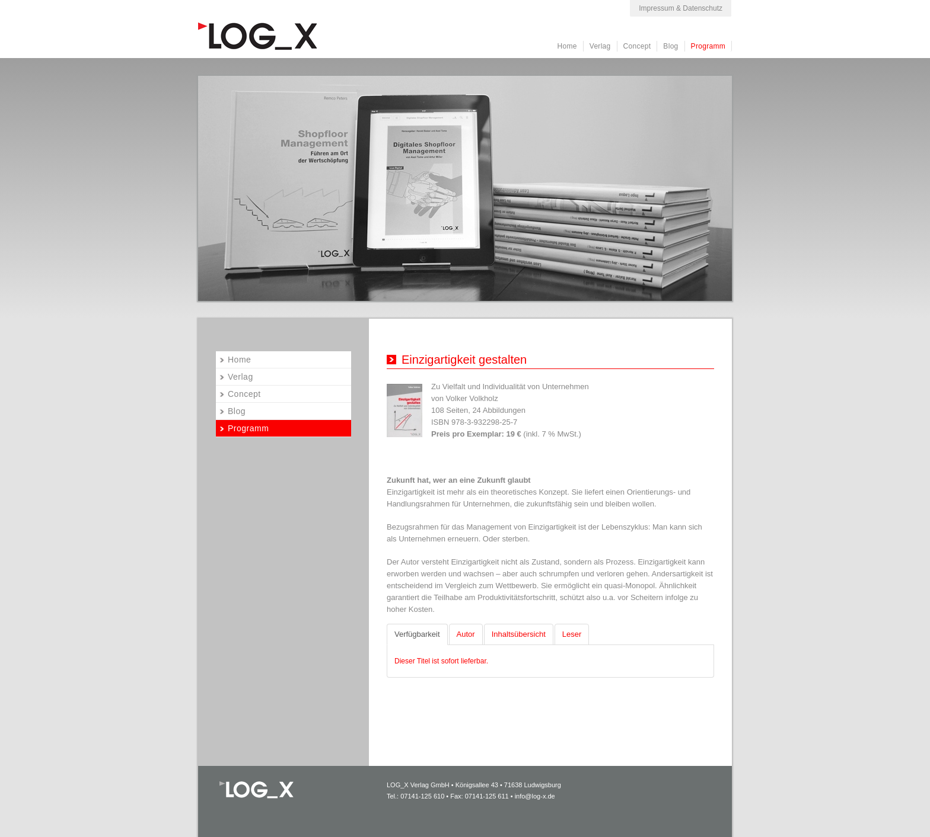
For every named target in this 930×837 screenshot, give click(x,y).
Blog (670, 46)
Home (567, 46)
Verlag (600, 46)
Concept (637, 46)
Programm (708, 46)
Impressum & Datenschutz (680, 8)
